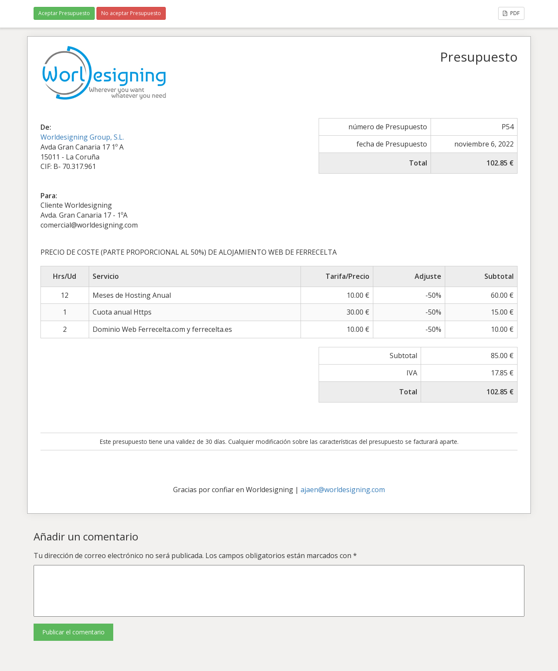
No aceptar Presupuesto (131, 13)
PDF (511, 13)
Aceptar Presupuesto (64, 13)
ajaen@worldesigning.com (343, 489)
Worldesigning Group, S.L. (82, 137)
